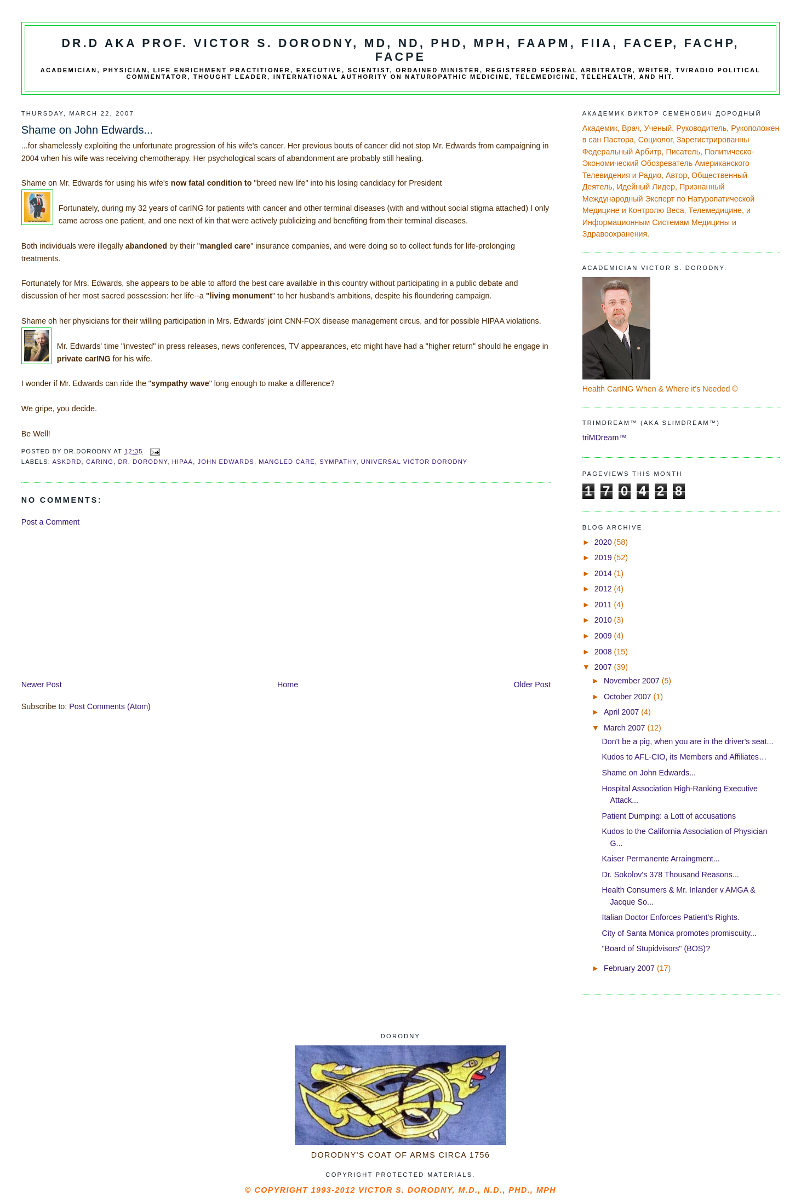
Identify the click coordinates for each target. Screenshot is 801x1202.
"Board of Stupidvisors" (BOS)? (656, 948)
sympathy (337, 461)
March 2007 (625, 727)
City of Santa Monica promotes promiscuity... (679, 933)
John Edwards (226, 461)
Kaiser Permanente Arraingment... (660, 858)
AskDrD (66, 461)
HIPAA (182, 461)
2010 (604, 620)
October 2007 (629, 696)
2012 (604, 588)
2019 (604, 557)
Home (287, 684)
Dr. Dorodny (142, 461)
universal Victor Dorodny (414, 461)
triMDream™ (604, 437)
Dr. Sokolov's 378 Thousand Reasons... (670, 874)
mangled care (287, 461)
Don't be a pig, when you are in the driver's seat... (687, 741)
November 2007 (633, 680)
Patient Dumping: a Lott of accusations (669, 816)
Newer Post (41, 684)
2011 (604, 604)
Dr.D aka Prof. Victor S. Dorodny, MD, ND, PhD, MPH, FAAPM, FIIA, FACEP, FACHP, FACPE (400, 50)
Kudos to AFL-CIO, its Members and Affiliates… (684, 756)
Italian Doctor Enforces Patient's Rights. (670, 917)
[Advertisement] (103, 602)
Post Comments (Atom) (110, 706)
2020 (604, 542)
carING (99, 461)
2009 (604, 635)
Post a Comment (50, 521)
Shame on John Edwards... (649, 772)
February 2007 (630, 968)
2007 (604, 667)
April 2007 (622, 712)
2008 (604, 651)
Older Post (532, 684)
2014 (604, 573)
